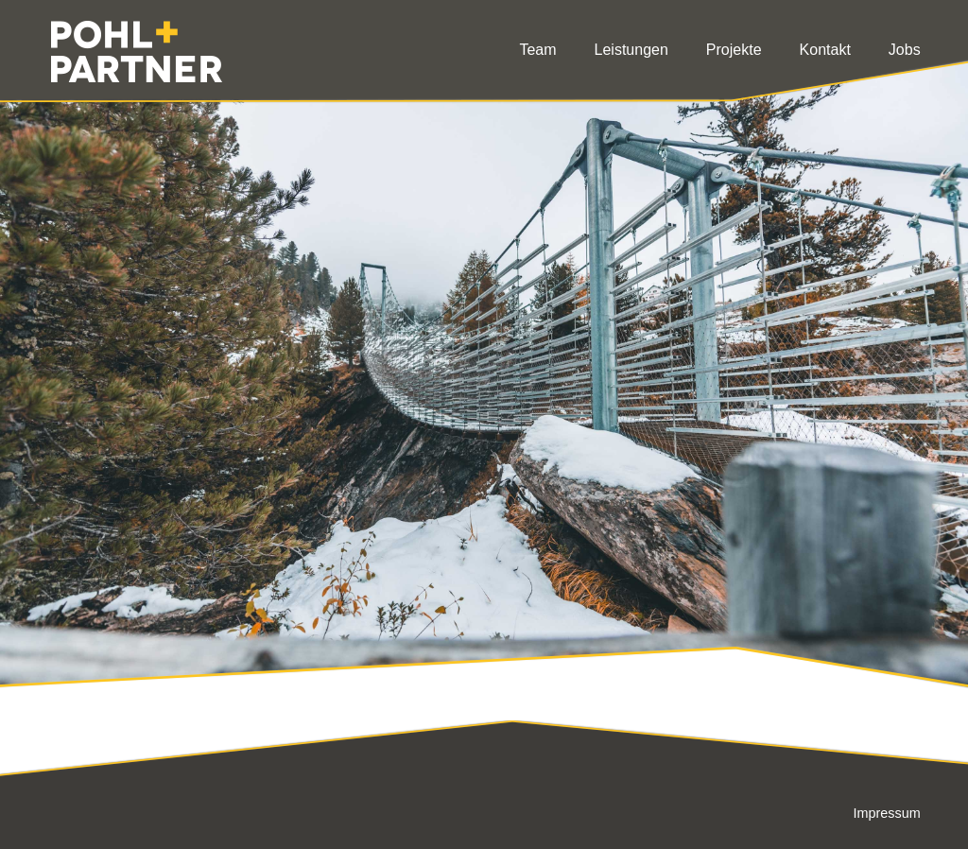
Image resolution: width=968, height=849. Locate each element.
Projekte (734, 50)
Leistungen (631, 50)
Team (537, 50)
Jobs (905, 50)
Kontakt (825, 50)
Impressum (886, 813)
